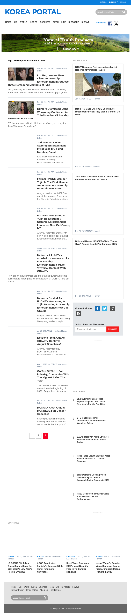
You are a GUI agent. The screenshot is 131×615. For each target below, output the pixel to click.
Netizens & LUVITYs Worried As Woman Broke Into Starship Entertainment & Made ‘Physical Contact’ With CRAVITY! (53, 263)
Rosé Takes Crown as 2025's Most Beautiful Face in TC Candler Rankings (93, 458)
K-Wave (86, 22)
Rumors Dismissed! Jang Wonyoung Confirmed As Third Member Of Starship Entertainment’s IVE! (38, 113)
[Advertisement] (98, 363)
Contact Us (55, 590)
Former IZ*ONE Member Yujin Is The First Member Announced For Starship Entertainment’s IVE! (53, 183)
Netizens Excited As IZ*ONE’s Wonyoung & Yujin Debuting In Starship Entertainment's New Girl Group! (53, 304)
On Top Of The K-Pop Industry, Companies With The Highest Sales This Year (53, 376)
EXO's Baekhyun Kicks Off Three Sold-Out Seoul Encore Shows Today (92, 439)
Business (45, 22)
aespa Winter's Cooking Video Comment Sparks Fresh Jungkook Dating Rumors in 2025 (93, 477)
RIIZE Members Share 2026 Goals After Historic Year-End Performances (93, 496)
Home (8, 22)
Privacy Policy (17, 590)
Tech (56, 22)
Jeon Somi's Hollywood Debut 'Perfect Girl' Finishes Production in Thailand (97, 178)
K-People (73, 22)
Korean (122, 2)
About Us (44, 590)
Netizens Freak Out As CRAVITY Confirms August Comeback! (51, 340)
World (23, 22)
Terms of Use (32, 590)
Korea (33, 22)
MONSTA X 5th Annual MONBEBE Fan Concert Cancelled (51, 410)
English (112, 2)
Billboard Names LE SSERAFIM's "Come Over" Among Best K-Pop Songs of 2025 (96, 242)
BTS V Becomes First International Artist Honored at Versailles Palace (96, 68)
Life (63, 22)
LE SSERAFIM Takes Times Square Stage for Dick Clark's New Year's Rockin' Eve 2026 (91, 401)
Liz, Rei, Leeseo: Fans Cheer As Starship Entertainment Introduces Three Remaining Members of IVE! (38, 80)
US (15, 22)
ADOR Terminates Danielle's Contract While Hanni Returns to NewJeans (50, 567)
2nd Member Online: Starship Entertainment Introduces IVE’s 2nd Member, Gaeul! (51, 147)
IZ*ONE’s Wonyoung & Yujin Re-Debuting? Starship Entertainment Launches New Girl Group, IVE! (53, 222)
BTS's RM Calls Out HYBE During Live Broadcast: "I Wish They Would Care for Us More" (97, 112)
